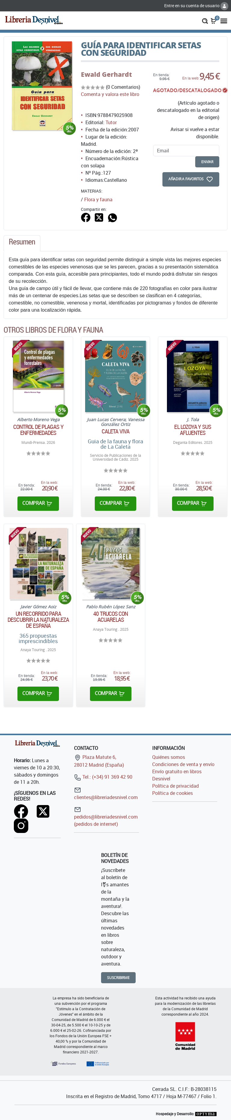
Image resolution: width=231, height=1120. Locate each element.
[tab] (22, 243)
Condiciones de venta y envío (183, 764)
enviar (207, 161)
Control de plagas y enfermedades (38, 430)
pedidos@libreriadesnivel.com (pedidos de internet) (106, 816)
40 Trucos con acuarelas (110, 617)
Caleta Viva (115, 431)
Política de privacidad (175, 786)
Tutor (111, 122)
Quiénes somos (168, 757)
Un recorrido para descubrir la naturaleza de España (38, 620)
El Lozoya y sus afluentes (192, 430)
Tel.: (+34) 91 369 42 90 (103, 777)
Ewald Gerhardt (106, 74)
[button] (205, 20)
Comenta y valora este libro (110, 94)
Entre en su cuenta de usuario (196, 5)
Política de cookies (172, 793)
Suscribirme (118, 977)
